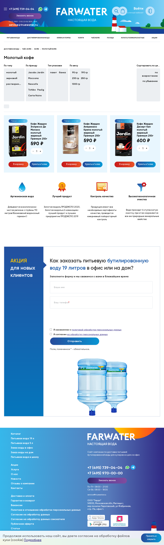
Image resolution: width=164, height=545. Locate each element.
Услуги (81, 38)
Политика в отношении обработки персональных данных (46, 509)
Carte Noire (35, 95)
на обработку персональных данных (87, 334)
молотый (11, 72)
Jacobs (32, 72)
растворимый (14, 84)
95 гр (75, 72)
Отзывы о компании (22, 483)
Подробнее (32, 540)
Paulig (40, 89)
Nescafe (33, 84)
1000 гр (76, 84)
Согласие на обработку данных (30, 514)
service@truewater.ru (23, 24)
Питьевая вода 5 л (22, 443)
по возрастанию (150, 74)
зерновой (11, 78)
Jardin (40, 72)
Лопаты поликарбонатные (132, 38)
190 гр (84, 72)
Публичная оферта (22, 523)
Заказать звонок (25, 15)
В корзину (18, 164)
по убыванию (150, 81)
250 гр (84, 78)
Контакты (17, 488)
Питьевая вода (13, 38)
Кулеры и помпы (64, 38)
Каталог (16, 433)
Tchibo (32, 89)
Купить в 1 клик (39, 164)
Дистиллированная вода (38, 38)
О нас (14, 474)
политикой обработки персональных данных (96, 329)
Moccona (33, 78)
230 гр (75, 78)
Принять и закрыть (151, 537)
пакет (53, 72)
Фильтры (6, 106)
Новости (16, 478)
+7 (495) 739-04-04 (21, 9)
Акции (154, 38)
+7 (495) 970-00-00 (105, 473)
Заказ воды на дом (22, 452)
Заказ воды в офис (22, 447)
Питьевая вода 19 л (22, 438)
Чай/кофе (95, 38)
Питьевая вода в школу (25, 457)
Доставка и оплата (22, 496)
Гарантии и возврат (23, 500)
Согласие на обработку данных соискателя (38, 519)
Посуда (110, 38)
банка (62, 72)
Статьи (15, 528)
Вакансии (16, 505)
